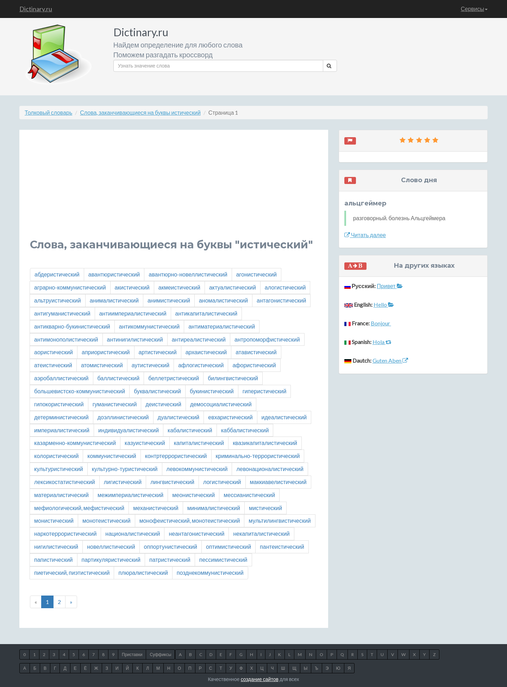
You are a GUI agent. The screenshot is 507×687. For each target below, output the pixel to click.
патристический (169, 559)
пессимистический (223, 559)
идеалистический (284, 417)
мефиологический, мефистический (79, 507)
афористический (254, 365)
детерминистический (61, 417)
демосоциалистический (221, 404)
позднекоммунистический (210, 572)
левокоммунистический (197, 468)
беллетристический (173, 378)
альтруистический (57, 300)
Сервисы (474, 8)
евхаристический (230, 417)
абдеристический (57, 274)
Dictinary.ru (35, 9)
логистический (222, 481)
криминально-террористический (258, 455)
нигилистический (56, 546)
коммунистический (111, 455)
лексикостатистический (64, 481)
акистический (132, 287)
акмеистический (179, 287)
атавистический (256, 352)
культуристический (58, 468)
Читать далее (365, 234)
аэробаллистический (61, 378)
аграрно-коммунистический (70, 287)
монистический (54, 520)
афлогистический (201, 365)
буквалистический (157, 391)
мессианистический (249, 494)
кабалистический (190, 430)
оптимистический (228, 546)
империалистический (61, 430)
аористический (53, 352)
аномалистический (223, 300)
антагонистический (281, 300)
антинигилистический (135, 339)
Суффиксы (160, 654)
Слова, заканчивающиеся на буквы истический (140, 112)
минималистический (213, 507)
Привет (389, 285)
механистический (155, 507)
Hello (384, 304)
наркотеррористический (65, 533)
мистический (265, 507)
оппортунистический (170, 546)
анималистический (114, 300)
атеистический (53, 365)
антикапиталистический (206, 313)
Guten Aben (390, 360)
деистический (163, 404)
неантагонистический (196, 533)
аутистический (150, 365)
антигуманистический (62, 313)
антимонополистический (66, 339)
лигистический (123, 481)
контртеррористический (176, 455)
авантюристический (114, 274)
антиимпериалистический (133, 313)
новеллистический (111, 546)
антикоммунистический (149, 326)
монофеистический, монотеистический (189, 520)
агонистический (256, 274)
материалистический (61, 494)
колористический (56, 455)
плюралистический (143, 572)
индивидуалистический (128, 430)
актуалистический (232, 287)
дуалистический (179, 417)
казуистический (145, 442)
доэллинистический (123, 417)
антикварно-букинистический (72, 326)
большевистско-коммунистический (79, 391)
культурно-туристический (125, 468)
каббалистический (245, 430)
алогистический (285, 287)
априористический (106, 352)
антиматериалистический (221, 326)
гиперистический (265, 391)
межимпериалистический (130, 494)
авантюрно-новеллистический (188, 274)
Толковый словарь (48, 112)
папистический (53, 559)
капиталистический (199, 442)
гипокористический (59, 404)
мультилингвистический (280, 520)
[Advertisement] (174, 189)
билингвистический (233, 378)
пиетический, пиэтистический (71, 572)
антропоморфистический (267, 339)
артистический (158, 352)
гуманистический (115, 404)
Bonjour (381, 323)
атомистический (102, 365)
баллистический (119, 378)
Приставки (132, 654)
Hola (382, 341)
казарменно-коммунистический (75, 442)
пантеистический (282, 546)
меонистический (193, 494)
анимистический (169, 300)
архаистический (206, 352)
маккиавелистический (278, 481)
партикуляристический (111, 559)
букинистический (212, 391)
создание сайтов (259, 679)
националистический (132, 533)
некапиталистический (261, 533)
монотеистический (106, 520)
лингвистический (172, 481)
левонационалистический (269, 468)
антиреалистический (199, 339)
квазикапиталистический (265, 442)
